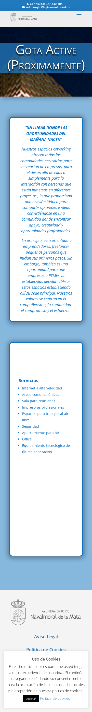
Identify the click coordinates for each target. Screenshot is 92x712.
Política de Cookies (46, 649)
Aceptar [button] (31, 698)
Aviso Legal (46, 636)
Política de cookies (55, 698)
